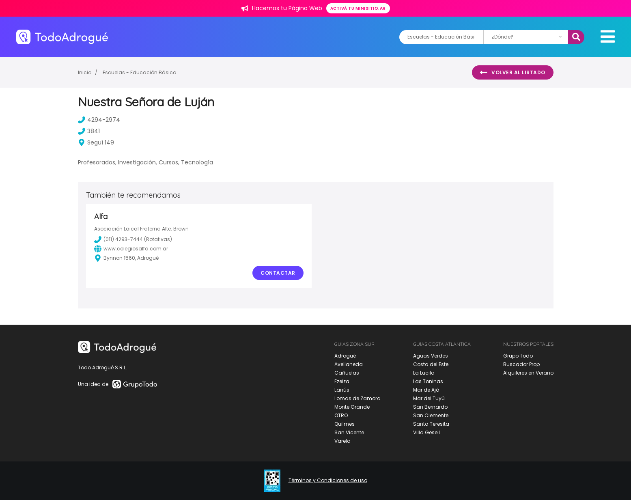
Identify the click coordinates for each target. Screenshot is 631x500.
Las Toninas (428, 381)
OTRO (341, 415)
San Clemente (430, 415)
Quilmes (344, 423)
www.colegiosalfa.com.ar (131, 248)
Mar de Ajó (426, 389)
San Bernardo (430, 406)
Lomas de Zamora (357, 398)
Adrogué (345, 355)
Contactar (278, 272)
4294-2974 (99, 119)
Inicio (84, 72)
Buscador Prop (521, 364)
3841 (89, 131)
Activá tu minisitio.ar (358, 8)
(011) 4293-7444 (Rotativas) (133, 239)
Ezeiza (341, 381)
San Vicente (349, 432)
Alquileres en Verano (528, 372)
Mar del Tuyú (429, 398)
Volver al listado (512, 73)
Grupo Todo (518, 355)
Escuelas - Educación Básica (140, 72)
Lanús (341, 389)
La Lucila (424, 372)
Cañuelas (346, 372)
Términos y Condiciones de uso (328, 480)
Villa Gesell (426, 432)
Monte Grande (352, 406)
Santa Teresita (431, 423)
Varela (342, 441)
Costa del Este (430, 364)
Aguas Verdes (430, 355)
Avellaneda (348, 364)
